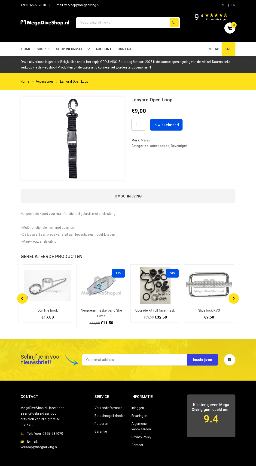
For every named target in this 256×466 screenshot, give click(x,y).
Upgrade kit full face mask (155, 310)
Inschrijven (202, 359)
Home (26, 49)
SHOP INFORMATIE (70, 49)
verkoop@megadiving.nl (81, 5)
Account (104, 49)
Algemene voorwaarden (141, 426)
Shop (41, 49)
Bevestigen (179, 146)
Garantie (100, 431)
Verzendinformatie (108, 408)
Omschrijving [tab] (128, 196)
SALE (228, 49)
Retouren (101, 423)
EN (233, 5)
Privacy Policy (141, 437)
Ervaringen (139, 416)
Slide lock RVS (209, 310)
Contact (125, 49)
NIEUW (213, 49)
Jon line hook (47, 310)
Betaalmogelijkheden (109, 416)
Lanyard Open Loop (74, 81)
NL (223, 5)
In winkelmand (166, 124)
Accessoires (45, 81)
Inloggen (137, 408)
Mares (145, 140)
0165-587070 (36, 5)
